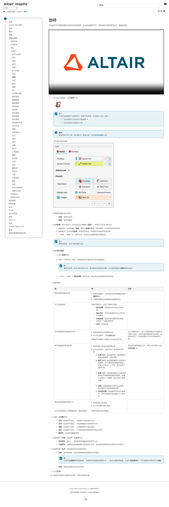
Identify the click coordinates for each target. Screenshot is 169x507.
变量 (10, 35)
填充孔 (14, 171)
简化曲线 (15, 119)
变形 (14, 184)
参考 (10, 230)
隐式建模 (12, 200)
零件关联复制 (17, 187)
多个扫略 (15, 70)
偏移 (14, 155)
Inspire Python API (16, 226)
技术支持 (83, 492)
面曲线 (14, 109)
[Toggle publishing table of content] (5, 18)
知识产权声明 (74, 492)
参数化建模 (11, 12)
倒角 (14, 129)
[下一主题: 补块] (161, 11)
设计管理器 (13, 213)
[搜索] (158, 5)
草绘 (12, 48)
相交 (14, 139)
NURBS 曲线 (17, 93)
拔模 (14, 145)
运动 (10, 207)
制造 (10, 217)
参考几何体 (16, 54)
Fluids (11, 210)
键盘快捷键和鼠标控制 (17, 233)
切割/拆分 (16, 132)
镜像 (14, 87)
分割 (14, 161)
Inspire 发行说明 (15, 25)
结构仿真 (12, 204)
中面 (14, 174)
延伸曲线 (15, 106)
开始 (10, 28)
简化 (14, 165)
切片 (14, 135)
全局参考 (13, 44)
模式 (14, 83)
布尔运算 (15, 126)
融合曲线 (15, 96)
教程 (10, 31)
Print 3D (12, 220)
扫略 (14, 67)
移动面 (14, 158)
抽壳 (14, 142)
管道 (14, 74)
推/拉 (14, 148)
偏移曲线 (15, 100)
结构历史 (13, 41)
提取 (14, 64)
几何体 (19, 12)
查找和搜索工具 (101, 135)
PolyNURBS (14, 197)
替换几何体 (16, 191)
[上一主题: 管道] (159, 11)
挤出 (14, 57)
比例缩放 (15, 178)
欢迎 (10, 22)
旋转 (14, 61)
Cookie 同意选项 (93, 492)
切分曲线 (15, 113)
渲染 (10, 223)
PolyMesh (14, 194)
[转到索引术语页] (164, 5)
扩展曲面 (15, 152)
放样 (25, 12)
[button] (8, 22)
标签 (14, 181)
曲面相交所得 (17, 122)
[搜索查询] (130, 5)
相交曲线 (15, 116)
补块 (14, 80)
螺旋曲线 (15, 103)
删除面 (14, 168)
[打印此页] (164, 11)
